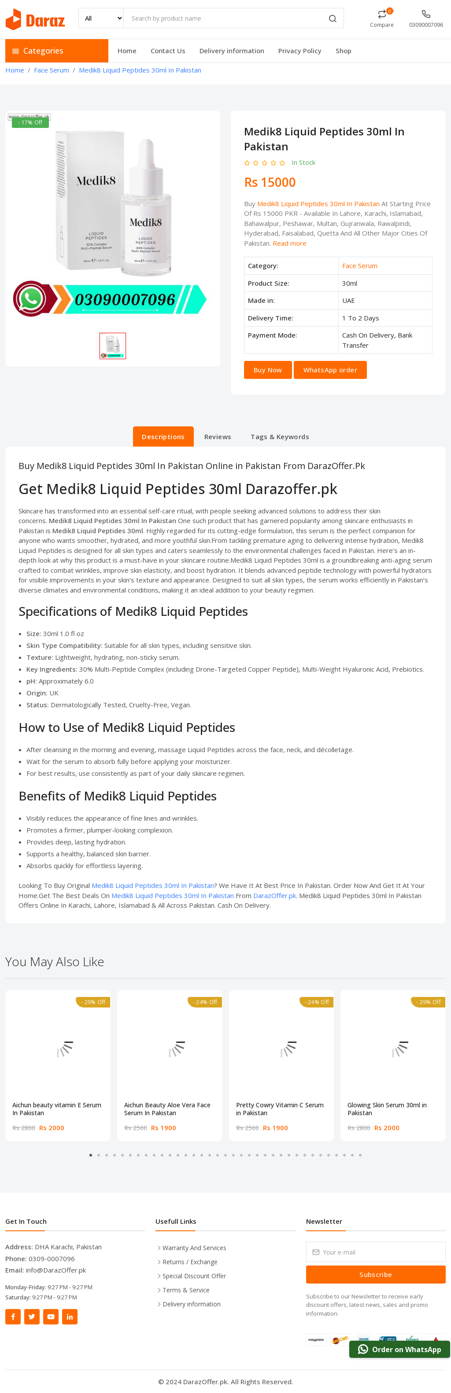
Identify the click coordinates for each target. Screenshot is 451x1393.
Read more (290, 243)
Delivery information (232, 50)
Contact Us (168, 50)
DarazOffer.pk (274, 895)
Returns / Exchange (190, 1262)
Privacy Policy (300, 50)
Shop (343, 50)
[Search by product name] (233, 18)
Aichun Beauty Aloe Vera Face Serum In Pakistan (167, 1109)
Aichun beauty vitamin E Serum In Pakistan (56, 1109)
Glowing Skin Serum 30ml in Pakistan (387, 1109)
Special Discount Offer (194, 1276)
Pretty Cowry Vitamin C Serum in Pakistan (280, 1109)
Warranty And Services (194, 1248)
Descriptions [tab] (163, 436)
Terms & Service (186, 1290)
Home (127, 50)
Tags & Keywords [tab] (280, 436)
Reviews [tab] (218, 436)
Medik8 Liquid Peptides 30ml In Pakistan (318, 203)
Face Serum (359, 265)
